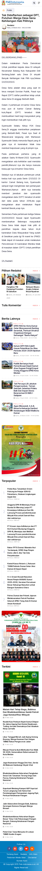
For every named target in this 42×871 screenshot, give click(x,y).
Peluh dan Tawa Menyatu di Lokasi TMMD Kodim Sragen (18, 833)
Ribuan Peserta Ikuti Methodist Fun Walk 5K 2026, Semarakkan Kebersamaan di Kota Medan (20, 752)
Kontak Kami (22, 861)
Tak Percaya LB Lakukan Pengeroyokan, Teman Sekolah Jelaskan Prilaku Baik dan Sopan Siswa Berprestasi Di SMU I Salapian (25, 390)
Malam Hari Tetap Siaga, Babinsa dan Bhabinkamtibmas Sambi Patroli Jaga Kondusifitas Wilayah (21, 712)
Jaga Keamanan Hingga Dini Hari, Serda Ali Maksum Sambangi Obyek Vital (20, 764)
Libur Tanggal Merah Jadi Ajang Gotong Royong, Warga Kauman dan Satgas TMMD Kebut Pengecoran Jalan (20, 739)
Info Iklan (33, 854)
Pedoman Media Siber (16, 857)
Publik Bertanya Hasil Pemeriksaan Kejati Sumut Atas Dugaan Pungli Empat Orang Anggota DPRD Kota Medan (26, 368)
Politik (9, 10)
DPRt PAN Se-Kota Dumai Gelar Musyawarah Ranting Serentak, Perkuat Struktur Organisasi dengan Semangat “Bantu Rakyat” (26, 330)
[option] (11, 287)
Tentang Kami (12, 854)
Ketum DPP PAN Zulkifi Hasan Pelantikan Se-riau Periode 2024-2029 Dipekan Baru (27, 349)
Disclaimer (32, 857)
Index (36, 271)
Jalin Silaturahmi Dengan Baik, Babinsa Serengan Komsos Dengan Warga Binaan (20, 806)
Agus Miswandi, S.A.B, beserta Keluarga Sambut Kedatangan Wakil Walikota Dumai (26, 409)
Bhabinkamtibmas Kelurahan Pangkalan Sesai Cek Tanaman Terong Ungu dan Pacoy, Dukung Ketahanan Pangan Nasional (20, 776)
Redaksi (10, 25)
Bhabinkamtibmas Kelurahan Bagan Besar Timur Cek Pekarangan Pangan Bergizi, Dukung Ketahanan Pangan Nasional (19, 820)
